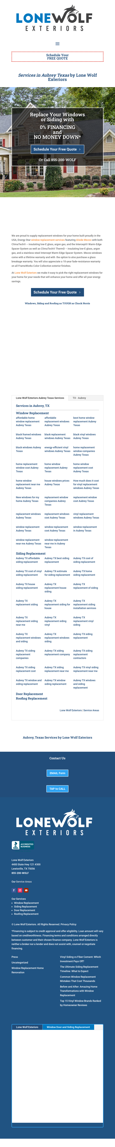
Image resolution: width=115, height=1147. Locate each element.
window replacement (43, 239)
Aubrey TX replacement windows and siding (28, 638)
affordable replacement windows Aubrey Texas (57, 421)
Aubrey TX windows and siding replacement (84, 684)
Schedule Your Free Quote (55, 149)
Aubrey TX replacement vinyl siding (83, 621)
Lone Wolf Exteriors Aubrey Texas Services (40, 397)
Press (15, 956)
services (60, 239)
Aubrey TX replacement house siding (55, 588)
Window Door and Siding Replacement (68, 1027)
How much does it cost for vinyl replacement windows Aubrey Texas (86, 484)
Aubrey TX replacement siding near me (27, 621)
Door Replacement (24, 910)
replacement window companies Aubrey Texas (56, 501)
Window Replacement (26, 902)
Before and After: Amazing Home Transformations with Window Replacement (78, 991)
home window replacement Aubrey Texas (56, 468)
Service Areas (91, 710)
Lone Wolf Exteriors (26, 272)
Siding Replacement (25, 906)
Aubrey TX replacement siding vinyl (55, 621)
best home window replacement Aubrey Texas (84, 421)
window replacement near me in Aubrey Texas (56, 543)
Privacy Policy (68, 924)
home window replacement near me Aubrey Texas (28, 484)
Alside (79, 239)
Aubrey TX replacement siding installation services (84, 604)
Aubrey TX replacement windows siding (57, 638)
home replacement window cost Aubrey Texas (27, 468)
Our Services (19, 898)
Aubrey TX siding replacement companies (25, 654)
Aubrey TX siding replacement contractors (82, 654)
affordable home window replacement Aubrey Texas (27, 421)
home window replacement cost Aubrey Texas (83, 468)
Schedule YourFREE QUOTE (57, 56)
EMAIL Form (57, 773)
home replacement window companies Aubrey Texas (84, 451)
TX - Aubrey (79, 397)
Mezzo (87, 239)
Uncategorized (20, 962)
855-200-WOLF (63, 159)
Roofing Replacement (26, 913)
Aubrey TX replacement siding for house (57, 604)
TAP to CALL (57, 788)
